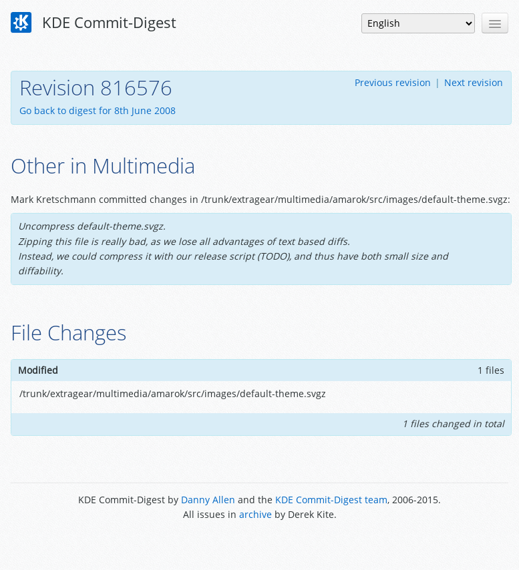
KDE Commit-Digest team (331, 499)
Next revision (473, 82)
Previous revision (393, 82)
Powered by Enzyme (259, 545)
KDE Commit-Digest (93, 22)
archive (255, 514)
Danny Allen (208, 499)
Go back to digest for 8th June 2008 (97, 110)
